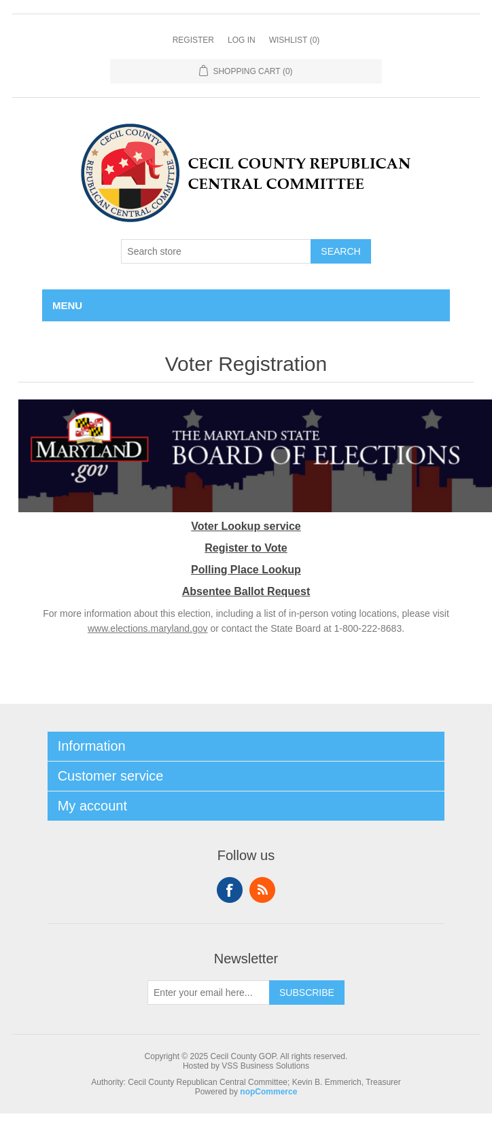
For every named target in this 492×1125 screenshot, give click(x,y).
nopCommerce (268, 1091)
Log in (242, 40)
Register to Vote (246, 548)
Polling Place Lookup (246, 569)
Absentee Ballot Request (246, 591)
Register (193, 40)
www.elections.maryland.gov (148, 628)
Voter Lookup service (246, 526)
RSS (262, 890)
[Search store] (216, 251)
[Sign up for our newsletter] (208, 992)
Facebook (230, 890)
